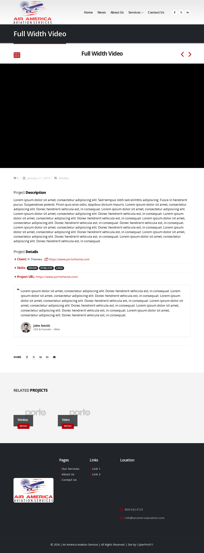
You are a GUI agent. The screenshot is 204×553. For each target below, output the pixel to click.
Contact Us (156, 12)
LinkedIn (40, 357)
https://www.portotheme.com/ (57, 277)
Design (32, 268)
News (102, 12)
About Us (117, 12)
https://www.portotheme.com (67, 259)
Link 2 (96, 474)
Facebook (27, 357)
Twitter (34, 357)
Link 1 (96, 469)
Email (54, 357)
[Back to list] (17, 55)
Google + (47, 357)
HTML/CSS (46, 268)
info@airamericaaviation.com (144, 518)
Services (134, 12)
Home (88, 12)
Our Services (70, 469)
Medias (64, 178)
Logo (59, 268)
